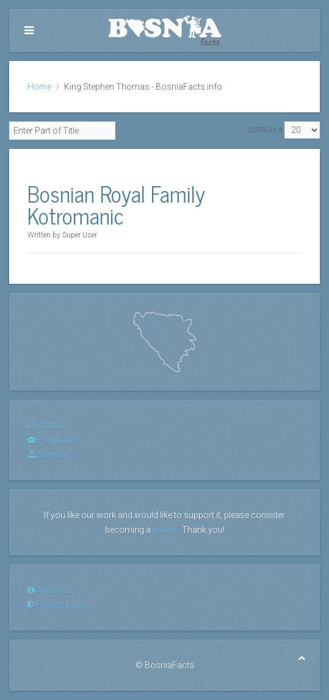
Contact (47, 425)
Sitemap (48, 455)
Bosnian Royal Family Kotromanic (116, 204)
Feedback (51, 440)
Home (39, 87)
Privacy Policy (58, 605)
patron (165, 530)
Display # (266, 130)
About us (49, 590)
